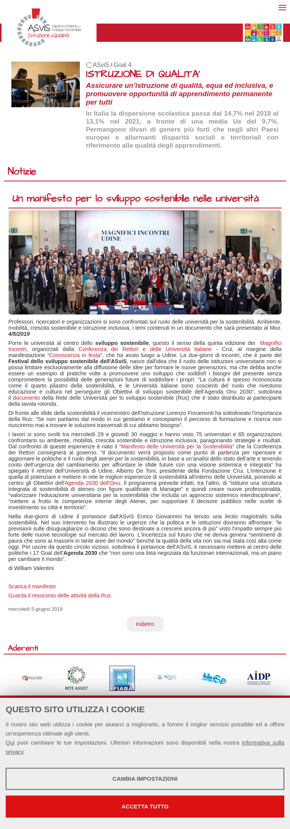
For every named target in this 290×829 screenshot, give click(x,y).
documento (26, 398)
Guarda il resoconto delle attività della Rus (59, 595)
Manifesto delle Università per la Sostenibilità (176, 446)
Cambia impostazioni (145, 778)
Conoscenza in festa (74, 355)
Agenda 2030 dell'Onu (92, 483)
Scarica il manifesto (32, 586)
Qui (10, 742)
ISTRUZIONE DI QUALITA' (143, 74)
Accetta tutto (145, 806)
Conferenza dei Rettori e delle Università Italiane (145, 349)
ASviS (101, 65)
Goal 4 (123, 65)
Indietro (145, 624)
